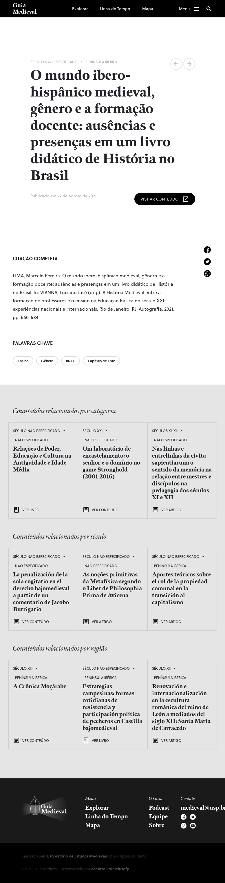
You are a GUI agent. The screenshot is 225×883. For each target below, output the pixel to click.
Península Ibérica (101, 61)
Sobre (156, 825)
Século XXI (93, 430)
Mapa (147, 9)
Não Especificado (31, 440)
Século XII (161, 668)
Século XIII (22, 668)
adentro (98, 868)
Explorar (80, 9)
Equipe (158, 816)
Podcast (159, 807)
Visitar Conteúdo (164, 199)
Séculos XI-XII (165, 430)
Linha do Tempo (115, 9)
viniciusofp (119, 868)
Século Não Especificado (54, 61)
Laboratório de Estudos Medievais (77, 856)
